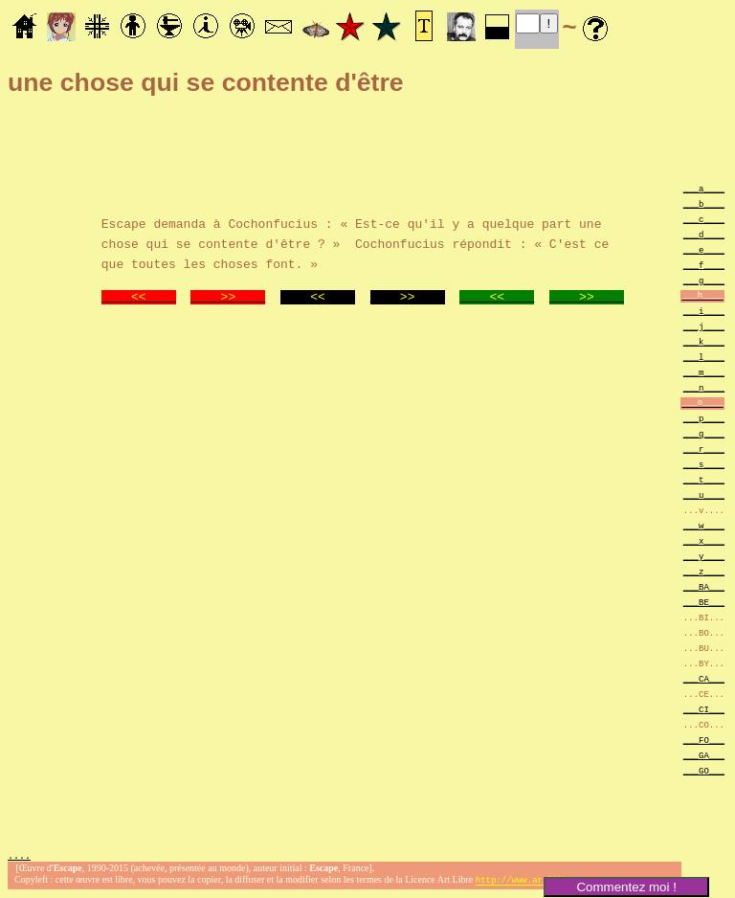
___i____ (703, 310)
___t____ (703, 479)
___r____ (703, 448)
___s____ (703, 464)
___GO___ (703, 770)
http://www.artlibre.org (535, 882)
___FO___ (703, 739)
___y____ (703, 556)
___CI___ (703, 709)
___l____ (703, 356)
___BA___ (703, 586)
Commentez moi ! (626, 887)
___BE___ (703, 601)
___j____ (703, 326)
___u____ (703, 494)
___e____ (703, 249)
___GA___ (703, 755)
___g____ (703, 280)
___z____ (703, 571)
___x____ (703, 540)
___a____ (703, 188)
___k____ (703, 341)
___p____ (703, 418)
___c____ (703, 219)
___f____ (703, 264)
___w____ (703, 525)
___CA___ (703, 678)
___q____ (703, 433)
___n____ (703, 387)
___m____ (703, 372)
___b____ (703, 203)
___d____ (703, 234)
